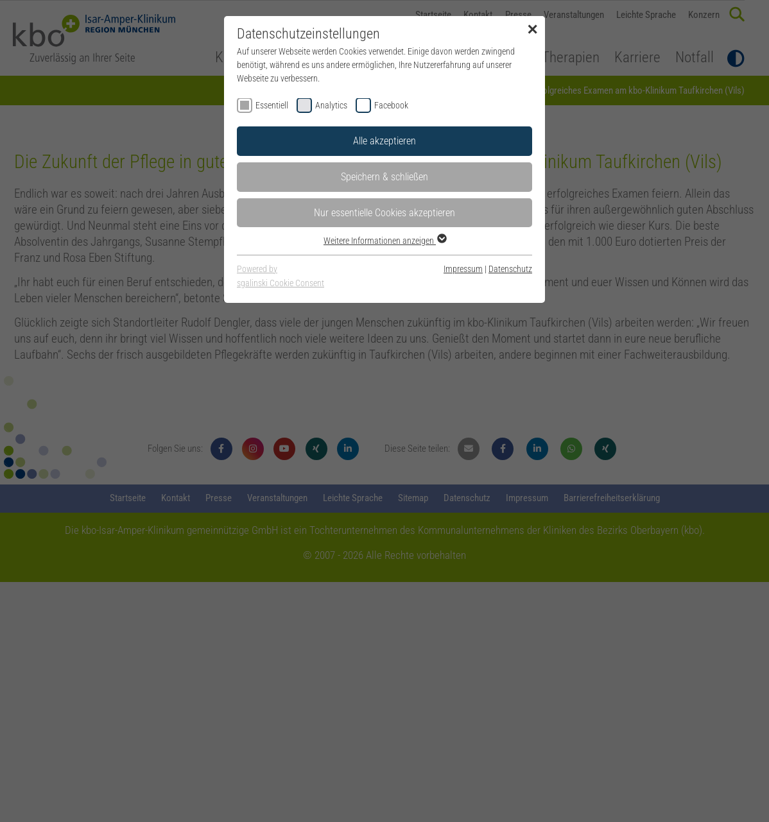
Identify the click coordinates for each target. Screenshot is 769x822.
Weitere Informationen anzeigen (384, 240)
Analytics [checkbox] (331, 105)
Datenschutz (510, 269)
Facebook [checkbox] (391, 105)
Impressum (463, 269)
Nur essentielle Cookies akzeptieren (384, 213)
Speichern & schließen (384, 177)
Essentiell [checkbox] (271, 105)
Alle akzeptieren (384, 141)
